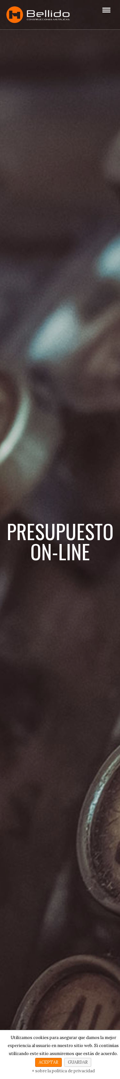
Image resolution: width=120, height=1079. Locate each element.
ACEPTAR (48, 1062)
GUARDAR (78, 1062)
